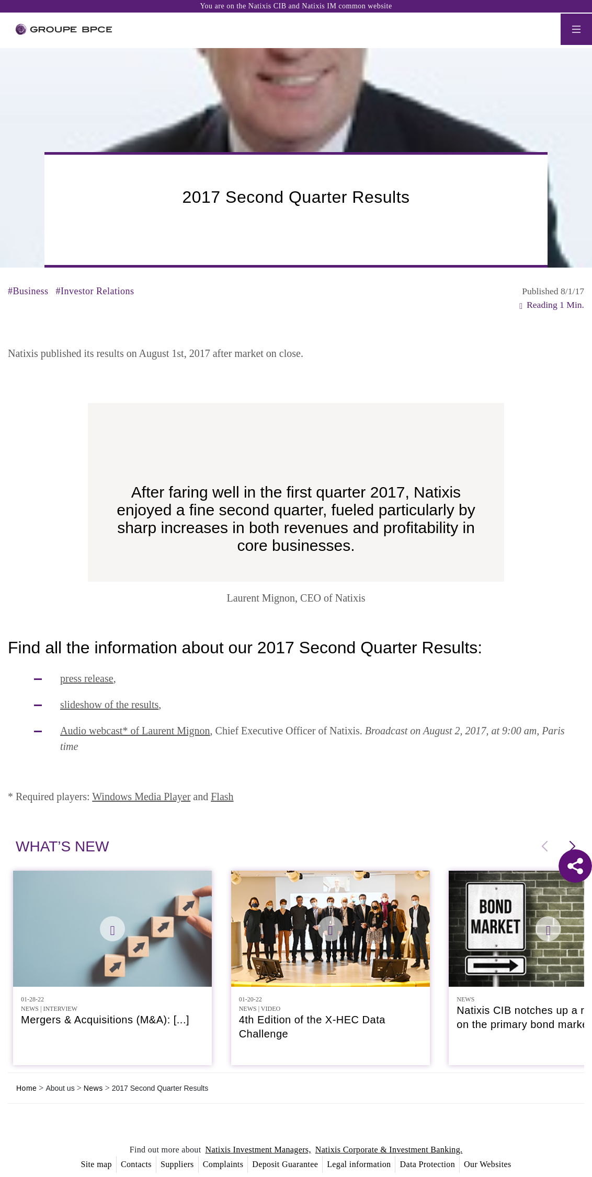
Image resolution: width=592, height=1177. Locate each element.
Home (26, 1088)
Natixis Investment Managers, (258, 1149)
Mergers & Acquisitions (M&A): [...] (105, 1019)
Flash (222, 796)
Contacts (136, 1164)
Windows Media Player (141, 796)
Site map (96, 1164)
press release (86, 678)
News (93, 1088)
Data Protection (427, 1164)
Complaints (223, 1164)
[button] (572, 846)
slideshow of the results (109, 704)
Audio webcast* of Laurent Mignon (135, 730)
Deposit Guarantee (285, 1164)
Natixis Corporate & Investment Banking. (389, 1149)
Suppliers (177, 1164)
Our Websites (487, 1164)
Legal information (359, 1164)
